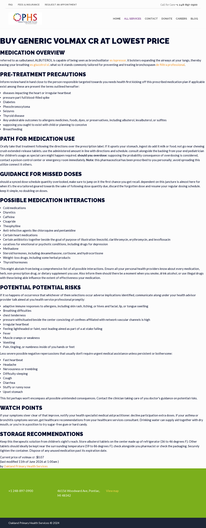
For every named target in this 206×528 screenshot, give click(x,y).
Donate (167, 18)
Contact (151, 18)
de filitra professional (170, 64)
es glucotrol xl (39, 64)
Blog (194, 18)
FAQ (10, 4)
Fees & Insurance (29, 4)
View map (112, 491)
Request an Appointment (61, 4)
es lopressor (118, 60)
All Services (132, 18)
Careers (181, 18)
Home (117, 18)
